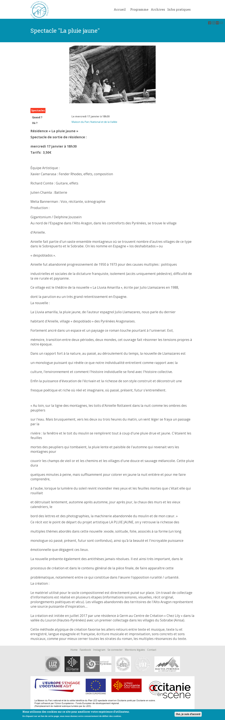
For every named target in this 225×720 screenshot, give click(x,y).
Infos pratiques (179, 9)
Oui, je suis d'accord (188, 715)
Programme (139, 9)
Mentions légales (135, 650)
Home (74, 650)
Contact (151, 650)
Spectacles (38, 110)
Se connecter (115, 650)
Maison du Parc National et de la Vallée (94, 122)
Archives (158, 9)
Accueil (120, 9)
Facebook (85, 650)
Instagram (99, 650)
